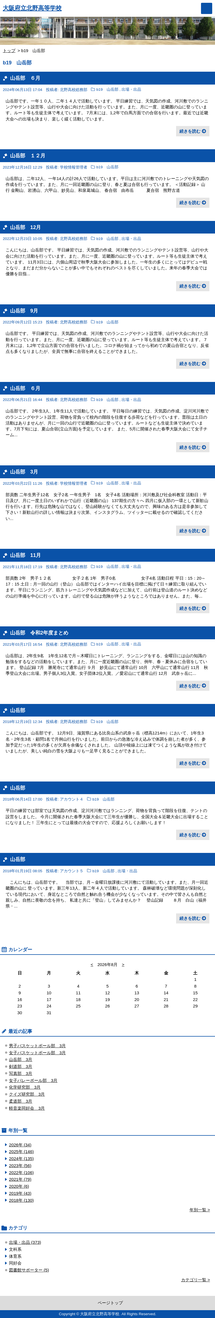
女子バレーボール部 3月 (33, 1080)
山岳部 (17, 710)
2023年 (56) (20, 1165)
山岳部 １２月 (27, 155)
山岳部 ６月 (25, 78)
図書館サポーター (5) (29, 1270)
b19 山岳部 (107, 90)
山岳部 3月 (24, 472)
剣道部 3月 (20, 1066)
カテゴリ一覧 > (195, 1279)
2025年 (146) (21, 1151)
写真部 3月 (20, 1073)
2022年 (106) (21, 1172)
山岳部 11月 (25, 555)
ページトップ (110, 1302)
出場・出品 (131, 90)
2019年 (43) (20, 1193)
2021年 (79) (20, 1179)
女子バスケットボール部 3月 (37, 1052)
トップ (9, 50)
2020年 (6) (19, 1186)
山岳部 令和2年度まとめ (39, 633)
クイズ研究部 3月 (27, 1094)
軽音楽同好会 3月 (27, 1108)
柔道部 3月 (20, 1101)
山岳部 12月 (25, 227)
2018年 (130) (21, 1200)
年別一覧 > (200, 1209)
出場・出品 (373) (25, 1242)
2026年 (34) (20, 1144)
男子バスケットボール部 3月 (37, 1045)
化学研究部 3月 (25, 1087)
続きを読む (189, 131)
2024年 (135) (21, 1158)
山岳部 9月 (24, 311)
